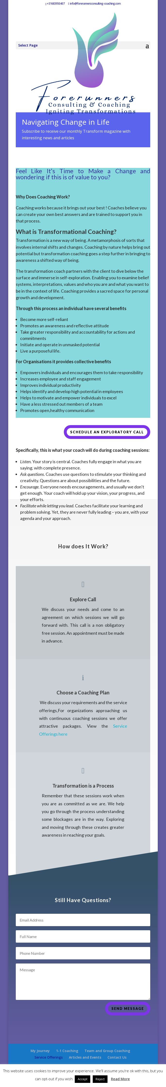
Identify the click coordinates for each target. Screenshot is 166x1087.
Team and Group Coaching (107, 1050)
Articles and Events (85, 1057)
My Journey (40, 1050)
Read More (120, 1078)
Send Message (127, 1018)
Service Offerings (48, 1057)
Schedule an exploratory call (107, 432)
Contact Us (117, 1057)
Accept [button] (82, 1079)
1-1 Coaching (67, 1050)
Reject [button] (100, 1079)
